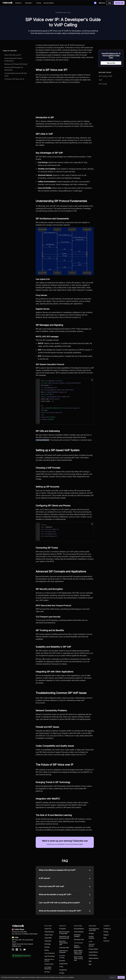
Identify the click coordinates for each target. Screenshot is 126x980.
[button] (109, 3)
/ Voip (68, 12)
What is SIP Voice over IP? (12, 55)
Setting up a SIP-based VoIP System (15, 64)
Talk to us (102, 3)
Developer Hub (60, 12)
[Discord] (95, 3)
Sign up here (111, 63)
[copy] (92, 380)
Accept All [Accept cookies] (121, 977)
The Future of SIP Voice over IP (14, 79)
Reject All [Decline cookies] (113, 977)
